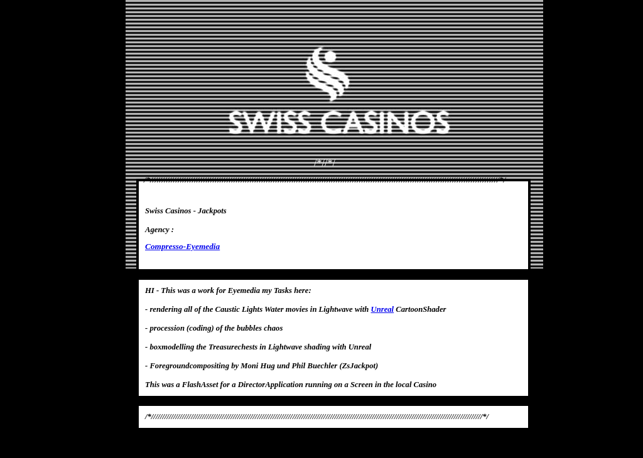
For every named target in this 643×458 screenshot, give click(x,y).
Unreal (382, 309)
